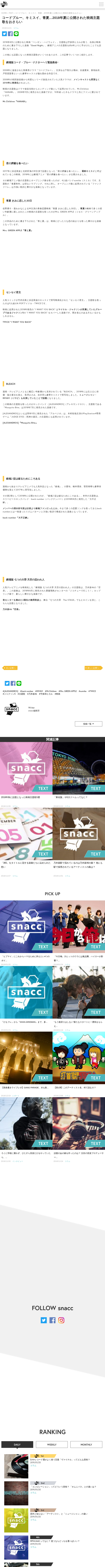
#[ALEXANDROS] (10, 691)
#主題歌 (21, 693)
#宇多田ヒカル (46, 693)
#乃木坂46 (32, 693)
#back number (26, 691)
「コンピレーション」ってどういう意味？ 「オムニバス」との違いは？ (63, 1486)
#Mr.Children (51, 691)
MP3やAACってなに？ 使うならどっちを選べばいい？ (55, 1541)
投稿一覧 (87, 723)
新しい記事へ (93, 668)
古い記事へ (11, 668)
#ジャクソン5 (9, 693)
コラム (16, 28)
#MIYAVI (39, 691)
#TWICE (92, 691)
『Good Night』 (37, 45)
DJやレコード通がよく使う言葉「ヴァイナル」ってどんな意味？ (60, 1459)
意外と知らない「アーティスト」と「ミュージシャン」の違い (59, 1513)
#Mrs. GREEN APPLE (68, 691)
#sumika (82, 691)
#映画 (57, 693)
